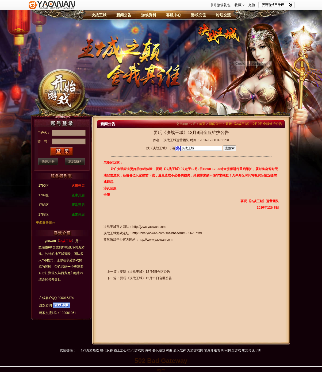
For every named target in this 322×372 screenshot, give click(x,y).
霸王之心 (122, 350)
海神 (150, 350)
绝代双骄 (108, 350)
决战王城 (98, 15)
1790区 (44, 185)
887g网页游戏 (233, 350)
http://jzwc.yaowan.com (149, 227)
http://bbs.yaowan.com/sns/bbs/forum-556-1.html (167, 233)
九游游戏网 (197, 350)
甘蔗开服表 (214, 350)
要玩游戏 (160, 350)
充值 (251, 5)
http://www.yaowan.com (155, 239)
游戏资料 (148, 15)
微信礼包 (224, 5)
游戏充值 (198, 15)
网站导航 (276, 5)
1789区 (44, 195)
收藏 (240, 5)
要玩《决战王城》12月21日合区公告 (146, 278)
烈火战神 (181, 350)
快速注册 (48, 161)
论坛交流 (223, 15)
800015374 (66, 298)
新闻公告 (123, 15)
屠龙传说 (250, 350)
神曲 (171, 350)
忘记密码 (74, 161)
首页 (202, 124)
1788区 (44, 205)
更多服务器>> (46, 223)
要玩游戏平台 (51, 8)
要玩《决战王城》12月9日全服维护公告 (253, 124)
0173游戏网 (137, 350)
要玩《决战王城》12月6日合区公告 (145, 272)
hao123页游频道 (89, 350)
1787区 (44, 214)
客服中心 (173, 15)
